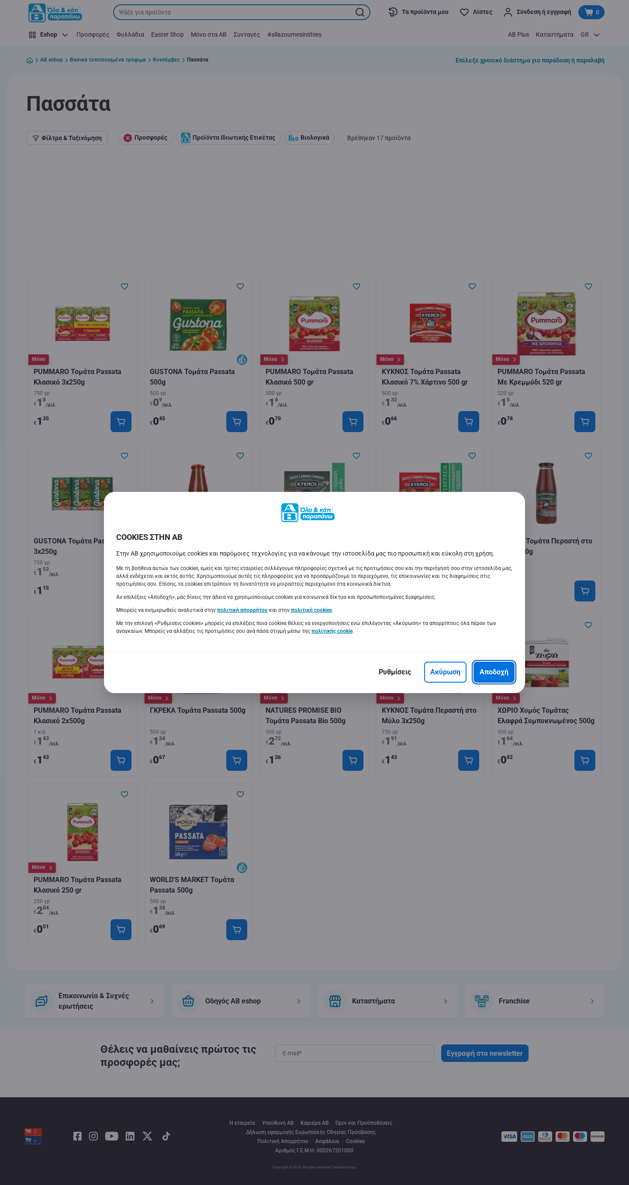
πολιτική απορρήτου (242, 610)
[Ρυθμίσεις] (395, 672)
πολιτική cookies (311, 610)
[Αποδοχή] (494, 672)
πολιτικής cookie (332, 631)
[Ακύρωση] (445, 672)
